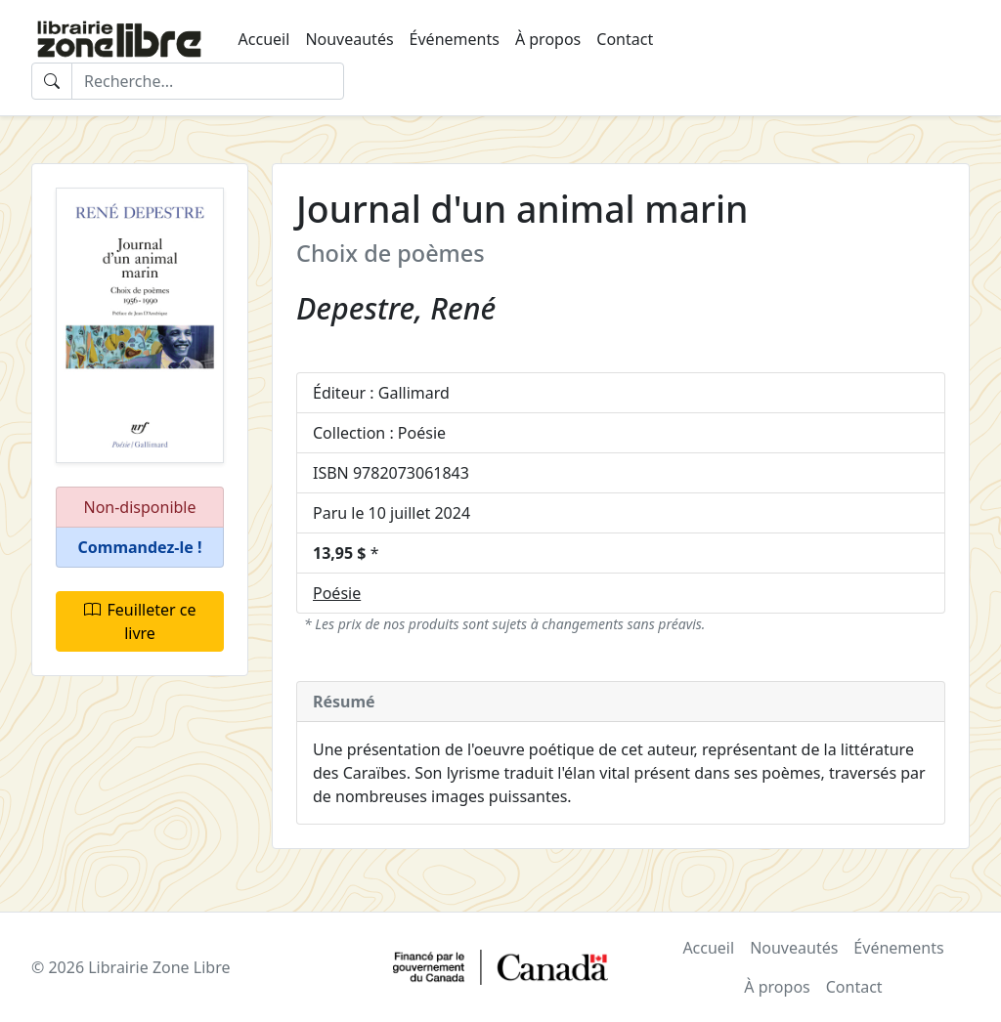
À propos (548, 39)
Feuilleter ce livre (140, 621)
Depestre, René (396, 307)
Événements (455, 39)
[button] (140, 548)
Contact (624, 39)
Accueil (264, 39)
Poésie (337, 593)
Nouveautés (349, 39)
